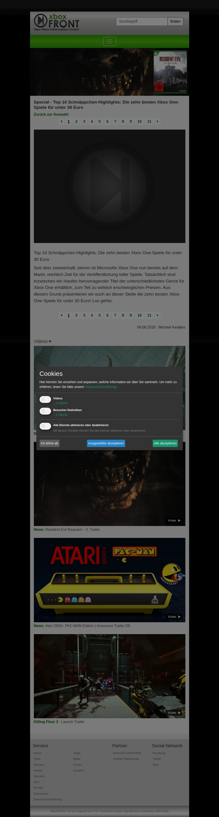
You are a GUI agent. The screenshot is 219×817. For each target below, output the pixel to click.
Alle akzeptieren (165, 443)
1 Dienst (60, 403)
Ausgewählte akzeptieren (106, 443)
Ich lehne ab (49, 443)
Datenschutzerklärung (100, 387)
